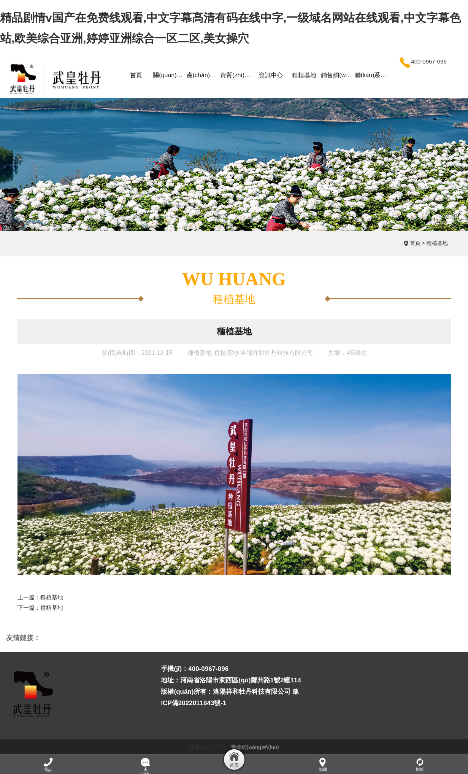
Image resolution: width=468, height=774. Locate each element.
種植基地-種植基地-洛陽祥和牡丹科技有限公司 (250, 353)
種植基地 (437, 243)
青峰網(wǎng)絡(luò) (255, 747)
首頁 (415, 243)
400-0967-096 (422, 61)
